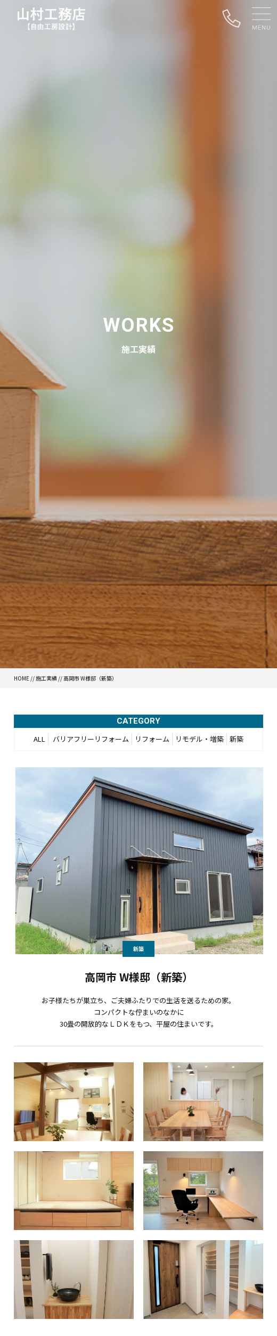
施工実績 (46, 678)
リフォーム (152, 739)
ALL (39, 739)
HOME (21, 678)
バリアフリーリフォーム (91, 739)
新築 (236, 739)
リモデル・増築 (199, 739)
